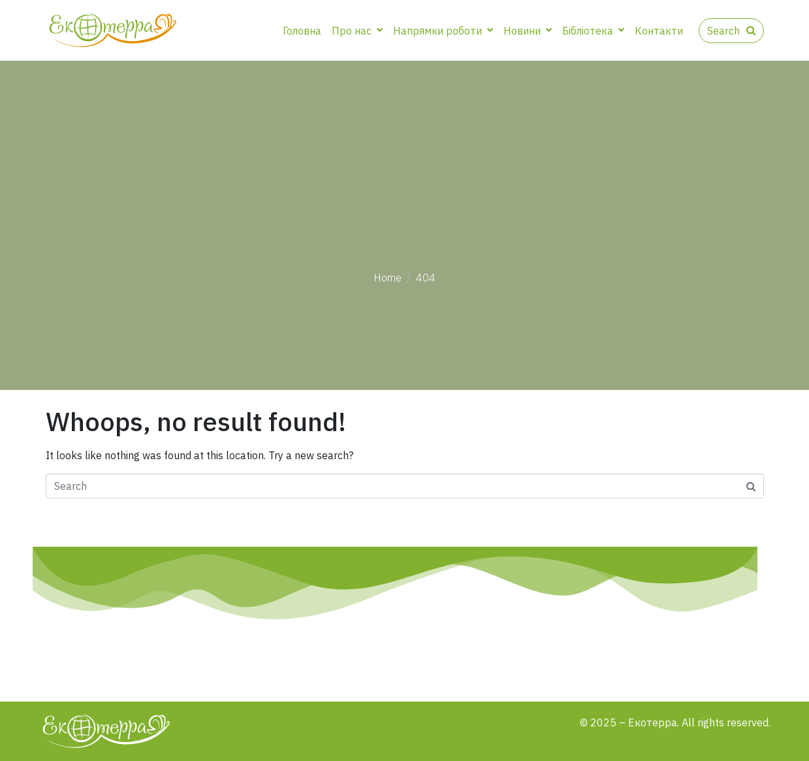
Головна (302, 30)
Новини (527, 30)
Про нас (357, 30)
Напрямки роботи (443, 30)
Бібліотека (593, 30)
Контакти (659, 30)
